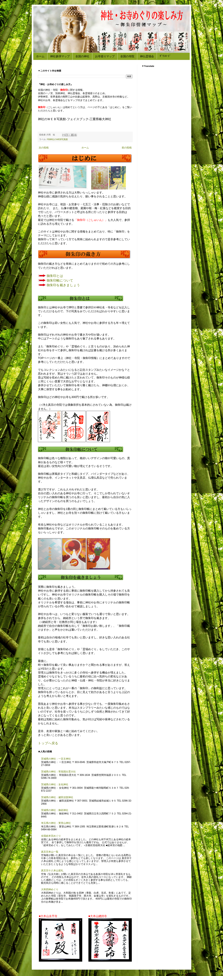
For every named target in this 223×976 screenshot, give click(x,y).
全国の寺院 (127, 56)
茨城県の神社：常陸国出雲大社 (58, 771)
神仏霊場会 (147, 56)
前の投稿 (127, 147)
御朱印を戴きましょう (63, 285)
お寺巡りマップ (105, 56)
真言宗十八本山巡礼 (52, 870)
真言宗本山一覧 (49, 851)
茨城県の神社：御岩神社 (54, 810)
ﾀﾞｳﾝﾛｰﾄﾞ (165, 56)
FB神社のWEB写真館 (57, 139)
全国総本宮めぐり (51, 836)
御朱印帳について (60, 280)
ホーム (40, 56)
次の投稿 (44, 147)
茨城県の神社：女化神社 (54, 784)
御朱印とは (55, 276)
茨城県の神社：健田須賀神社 (57, 797)
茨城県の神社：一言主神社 (56, 758)
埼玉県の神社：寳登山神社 (56, 823)
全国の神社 (82, 56)
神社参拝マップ (60, 56)
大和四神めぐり (49, 889)
